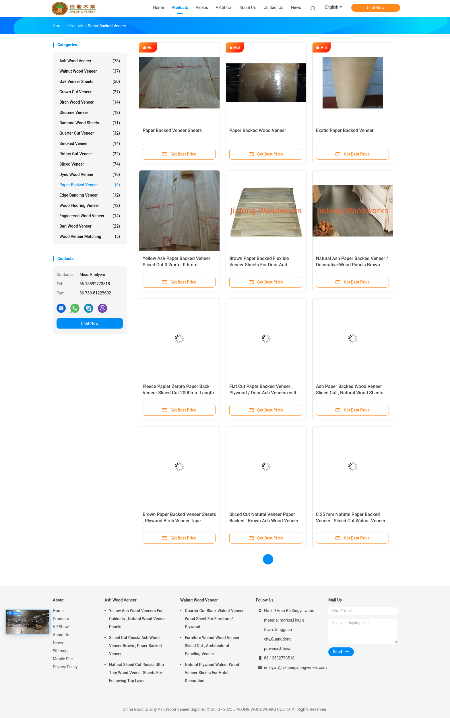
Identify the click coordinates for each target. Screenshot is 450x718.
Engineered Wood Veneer (89, 216)
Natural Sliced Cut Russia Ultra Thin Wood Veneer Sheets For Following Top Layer (136, 672)
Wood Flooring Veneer (89, 205)
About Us (61, 634)
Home (58, 610)
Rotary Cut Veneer (89, 154)
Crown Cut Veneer (89, 92)
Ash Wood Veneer (89, 61)
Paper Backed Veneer (89, 185)
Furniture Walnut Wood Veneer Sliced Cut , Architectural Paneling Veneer (212, 645)
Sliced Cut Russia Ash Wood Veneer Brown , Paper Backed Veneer (135, 645)
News (58, 643)
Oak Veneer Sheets (89, 81)
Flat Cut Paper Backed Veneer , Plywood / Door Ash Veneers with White (263, 393)
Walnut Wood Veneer (89, 71)
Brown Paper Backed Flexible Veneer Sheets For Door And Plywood (259, 265)
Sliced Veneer (89, 164)
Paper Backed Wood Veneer (257, 130)
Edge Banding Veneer (89, 195)
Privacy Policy (65, 667)
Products (61, 618)
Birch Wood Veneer (89, 102)
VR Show (61, 626)
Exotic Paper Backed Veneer (345, 130)
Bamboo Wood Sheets (89, 123)
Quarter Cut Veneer (89, 133)
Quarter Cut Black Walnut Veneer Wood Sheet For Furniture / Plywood (214, 618)
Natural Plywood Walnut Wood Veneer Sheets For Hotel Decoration (212, 672)
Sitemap (60, 651)
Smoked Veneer (89, 143)
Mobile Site (63, 659)
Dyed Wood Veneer (89, 174)
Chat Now (376, 7)
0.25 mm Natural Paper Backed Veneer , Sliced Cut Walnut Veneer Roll (350, 521)
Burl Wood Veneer (89, 226)
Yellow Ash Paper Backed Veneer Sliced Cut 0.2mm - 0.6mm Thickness (176, 265)
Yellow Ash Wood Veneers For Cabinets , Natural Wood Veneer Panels (137, 618)
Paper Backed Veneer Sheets (172, 130)
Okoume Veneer (89, 112)
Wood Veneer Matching (89, 236)
